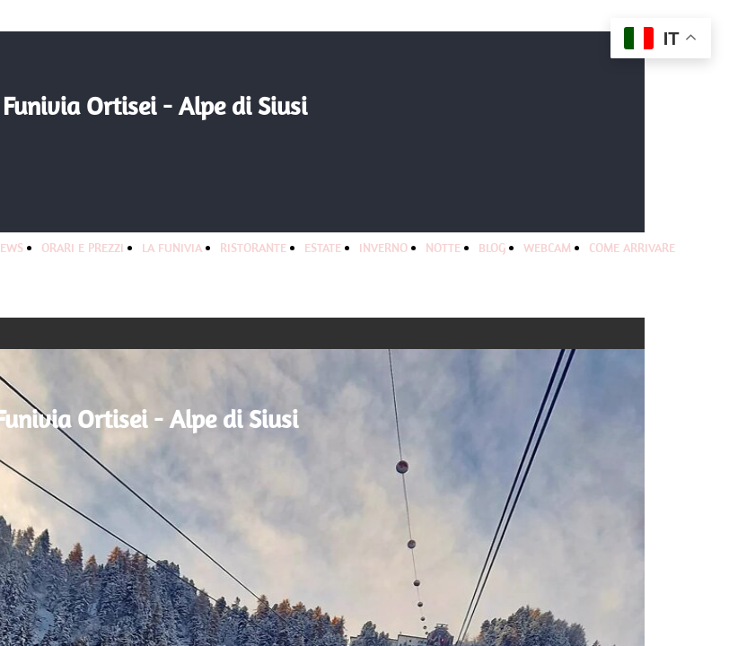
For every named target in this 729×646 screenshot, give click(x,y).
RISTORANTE (253, 248)
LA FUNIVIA (172, 248)
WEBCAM (547, 248)
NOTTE (443, 248)
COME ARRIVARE (632, 248)
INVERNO (383, 248)
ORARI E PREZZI (82, 248)
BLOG (492, 248)
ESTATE (322, 248)
